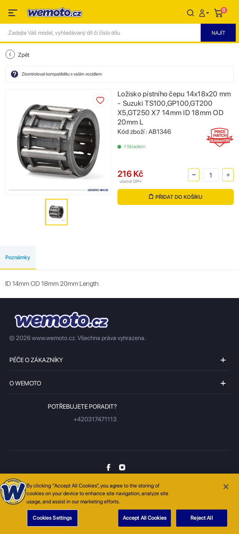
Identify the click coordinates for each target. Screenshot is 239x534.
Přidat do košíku (175, 197)
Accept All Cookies (144, 521)
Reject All (201, 521)
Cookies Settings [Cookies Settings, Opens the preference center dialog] (52, 521)
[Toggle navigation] (13, 14)
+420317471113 (95, 419)
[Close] (226, 489)
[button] (205, 12)
